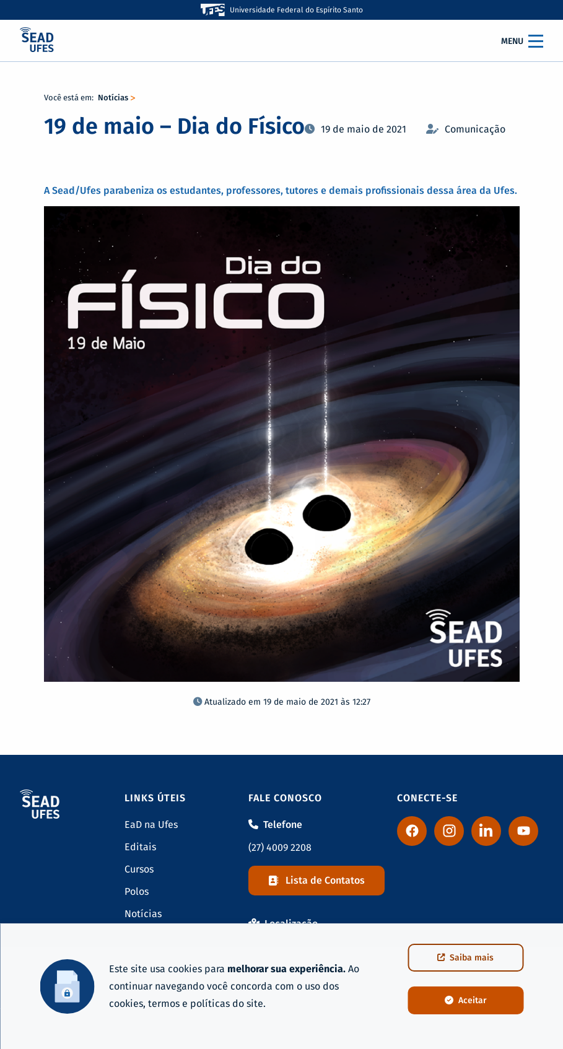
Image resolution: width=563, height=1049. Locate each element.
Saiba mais (465, 957)
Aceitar (466, 1000)
